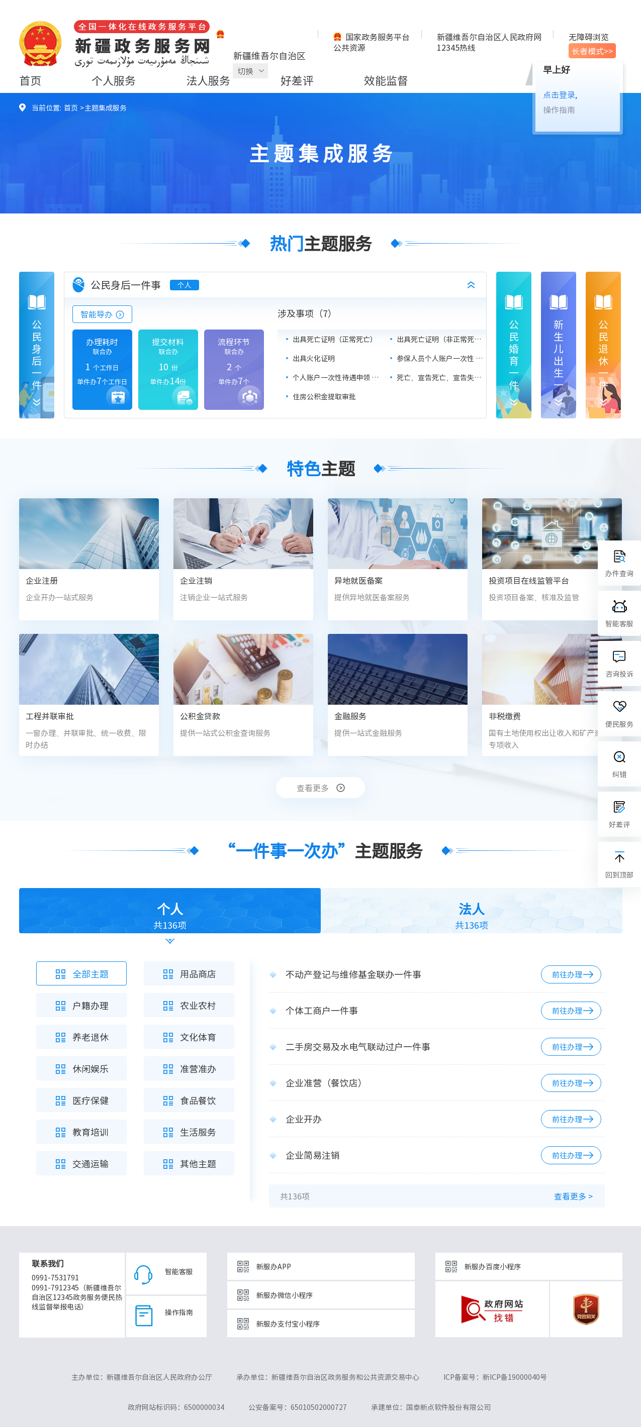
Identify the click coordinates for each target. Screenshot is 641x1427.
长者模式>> (592, 51)
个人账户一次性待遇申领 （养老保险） (337, 377)
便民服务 (619, 724)
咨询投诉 (619, 674)
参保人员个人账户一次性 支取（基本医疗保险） (441, 358)
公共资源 (349, 47)
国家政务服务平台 (377, 37)
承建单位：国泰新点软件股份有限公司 (431, 1407)
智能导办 (96, 314)
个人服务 (113, 80)
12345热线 (456, 47)
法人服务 (208, 80)
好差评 (297, 80)
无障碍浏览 (589, 37)
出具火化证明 (314, 358)
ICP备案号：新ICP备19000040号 (495, 1377)
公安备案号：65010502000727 (297, 1407)
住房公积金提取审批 (324, 396)
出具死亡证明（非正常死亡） (441, 339)
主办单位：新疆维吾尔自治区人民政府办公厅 (141, 1377)
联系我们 (48, 1263)
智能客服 (179, 1271)
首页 (30, 80)
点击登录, (560, 94)
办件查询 (619, 573)
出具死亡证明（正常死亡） (335, 339)
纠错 (619, 774)
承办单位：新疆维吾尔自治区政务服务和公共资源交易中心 (327, 1377)
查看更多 (313, 788)
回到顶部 (619, 874)
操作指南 (559, 109)
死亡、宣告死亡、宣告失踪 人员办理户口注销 (441, 377)
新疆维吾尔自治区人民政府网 (489, 37)
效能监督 (386, 80)
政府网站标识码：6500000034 (176, 1407)
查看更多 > (573, 1196)
